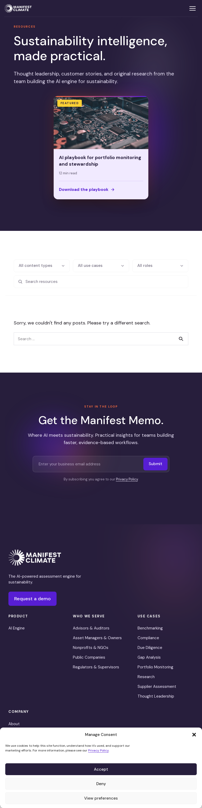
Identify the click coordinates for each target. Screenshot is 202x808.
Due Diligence (150, 649)
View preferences (101, 798)
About (14, 725)
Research (146, 678)
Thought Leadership (156, 697)
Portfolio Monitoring (155, 668)
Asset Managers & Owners (97, 639)
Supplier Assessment (157, 688)
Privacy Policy (98, 750)
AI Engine (16, 629)
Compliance (148, 639)
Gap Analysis (149, 659)
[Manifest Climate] (34, 559)
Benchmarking (150, 629)
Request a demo (32, 600)
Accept (101, 769)
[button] (194, 734)
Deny (101, 783)
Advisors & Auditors (91, 629)
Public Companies (89, 659)
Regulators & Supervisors (96, 668)
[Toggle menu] (192, 8)
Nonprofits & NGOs (90, 649)
